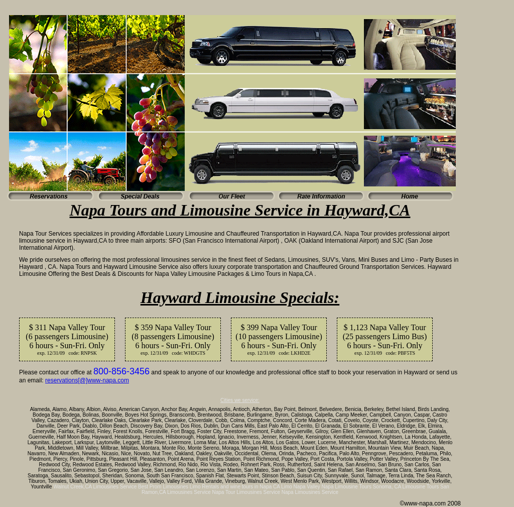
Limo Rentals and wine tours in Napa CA (235, 486)
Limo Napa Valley (300, 486)
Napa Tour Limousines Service (246, 492)
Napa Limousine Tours (346, 486)
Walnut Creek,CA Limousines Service (95, 486)
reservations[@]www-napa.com (87, 380)
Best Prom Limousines (163, 486)
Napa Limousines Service (310, 492)
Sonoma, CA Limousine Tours (406, 486)
